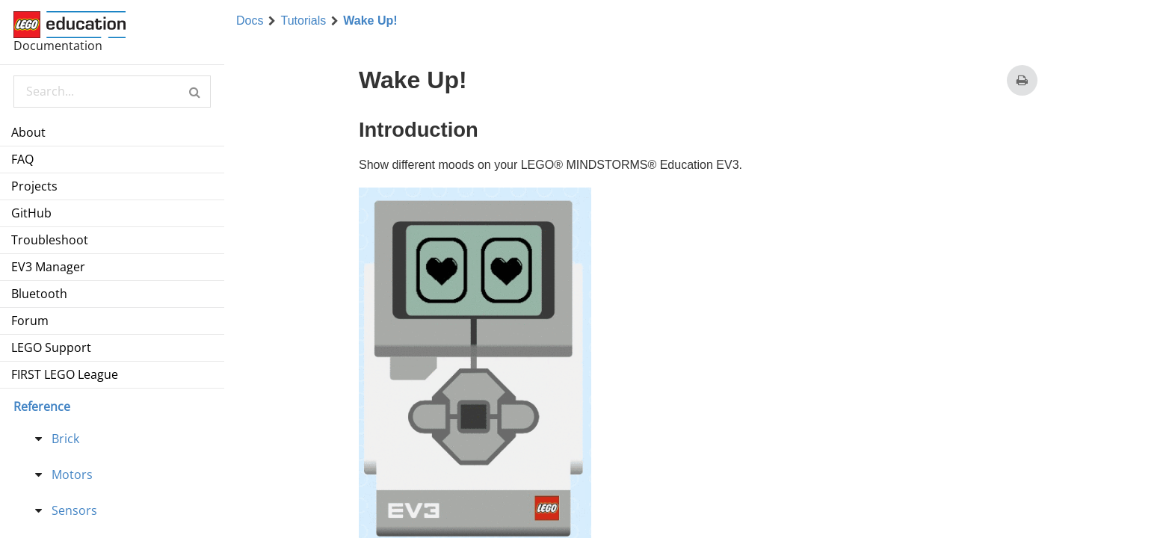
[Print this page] (1022, 80)
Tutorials (303, 21)
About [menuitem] (28, 132)
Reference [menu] (41, 406)
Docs (249, 21)
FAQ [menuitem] (22, 159)
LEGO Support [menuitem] (51, 347)
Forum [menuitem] (30, 320)
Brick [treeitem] (65, 438)
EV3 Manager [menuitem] (48, 267)
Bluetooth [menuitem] (39, 293)
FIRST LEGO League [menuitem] (64, 374)
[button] (195, 91)
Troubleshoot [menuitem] (49, 240)
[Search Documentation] (111, 91)
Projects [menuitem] (34, 186)
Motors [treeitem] (72, 474)
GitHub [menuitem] (31, 213)
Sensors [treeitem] (74, 510)
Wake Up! (370, 21)
